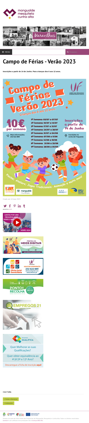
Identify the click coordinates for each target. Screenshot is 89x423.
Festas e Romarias (11, 399)
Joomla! (5, 420)
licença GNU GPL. (37, 420)
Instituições (9, 403)
